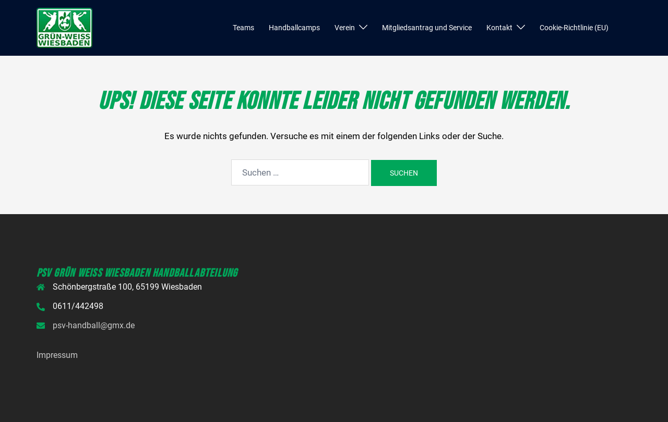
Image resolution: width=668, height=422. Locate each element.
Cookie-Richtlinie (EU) (574, 27)
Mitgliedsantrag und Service (427, 27)
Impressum (57, 355)
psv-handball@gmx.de (94, 325)
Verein (345, 27)
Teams (243, 27)
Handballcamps (294, 27)
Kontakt (499, 27)
